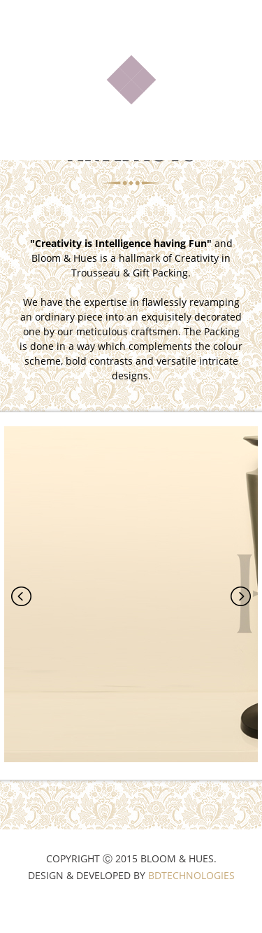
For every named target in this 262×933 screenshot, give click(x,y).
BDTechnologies (191, 900)
